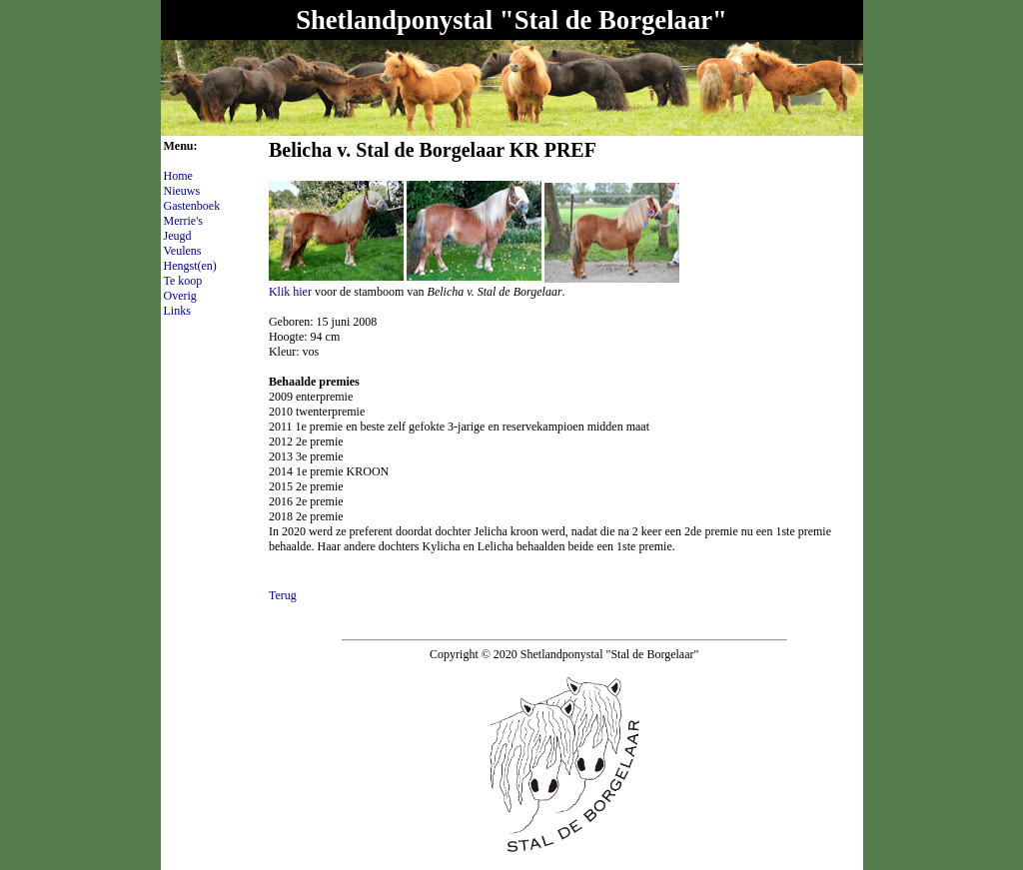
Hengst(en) (190, 266)
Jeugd (178, 236)
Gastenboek (192, 206)
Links (177, 311)
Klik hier (290, 292)
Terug (283, 595)
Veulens (183, 251)
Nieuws (182, 191)
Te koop (183, 281)
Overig (180, 296)
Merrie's (183, 221)
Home (178, 176)
